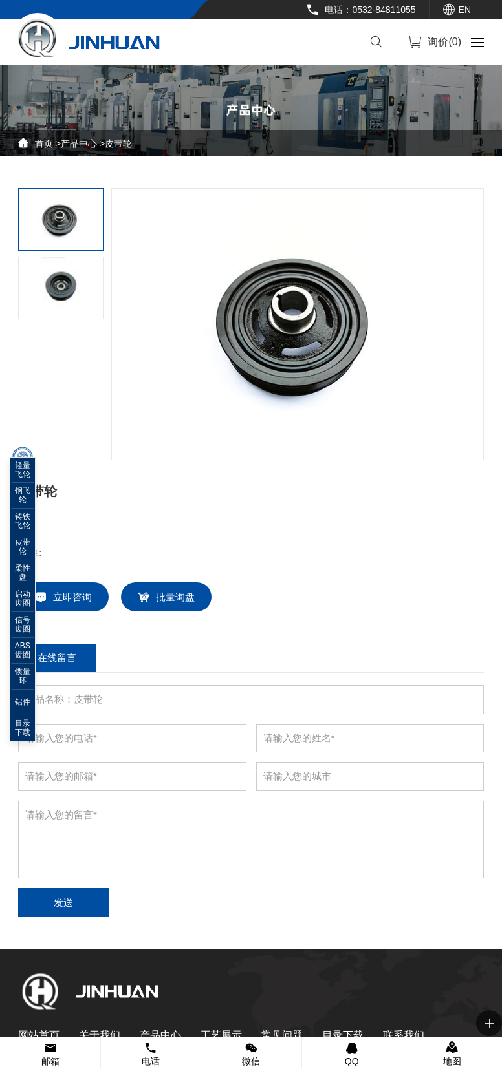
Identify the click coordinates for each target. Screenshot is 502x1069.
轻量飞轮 (22, 470)
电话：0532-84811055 (370, 10)
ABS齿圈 (22, 650)
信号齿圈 (22, 624)
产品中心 (79, 143)
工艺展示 (221, 1035)
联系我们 (403, 1035)
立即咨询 (72, 596)
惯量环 (22, 676)
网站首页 (39, 1035)
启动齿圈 (22, 598)
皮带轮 (118, 143)
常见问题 (282, 1035)
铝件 (22, 701)
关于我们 (99, 1035)
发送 (63, 902)
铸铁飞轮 (22, 521)
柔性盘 (22, 573)
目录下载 (343, 1035)
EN (465, 10)
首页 (44, 143)
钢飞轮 (22, 495)
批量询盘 (175, 596)
